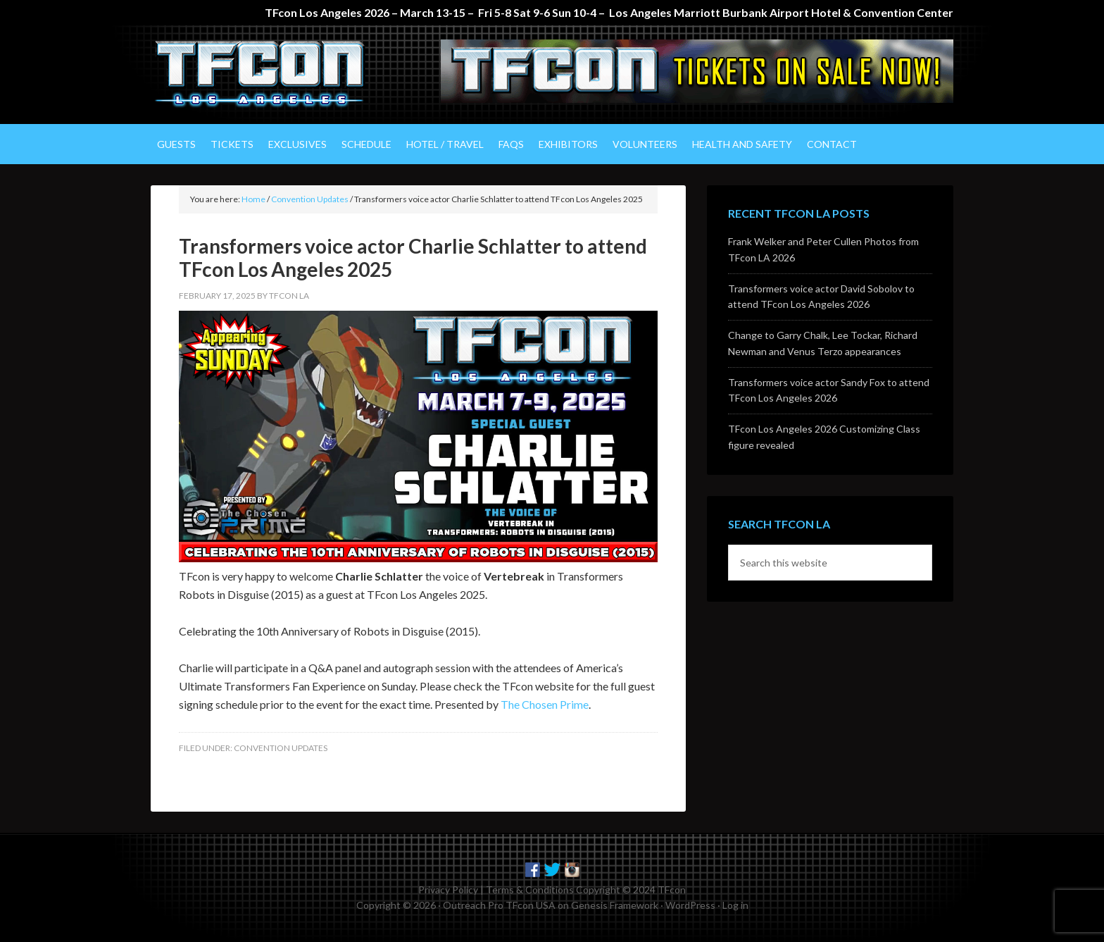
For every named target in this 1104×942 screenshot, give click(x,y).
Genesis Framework (614, 905)
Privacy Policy (448, 889)
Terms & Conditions (530, 889)
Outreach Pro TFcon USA (499, 905)
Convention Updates (280, 748)
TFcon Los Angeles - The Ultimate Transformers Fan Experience (270, 74)
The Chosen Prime (545, 704)
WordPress (690, 905)
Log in (735, 905)
